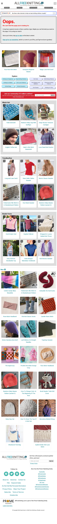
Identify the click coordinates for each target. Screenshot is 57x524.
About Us (5, 480)
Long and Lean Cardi (11, 178)
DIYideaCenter (42, 480)
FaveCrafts (42, 471)
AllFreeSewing (42, 478)
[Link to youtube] (22, 474)
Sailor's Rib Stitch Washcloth (28, 148)
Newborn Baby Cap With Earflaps (28, 124)
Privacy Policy (7, 489)
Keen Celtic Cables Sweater (28, 179)
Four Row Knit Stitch (10, 69)
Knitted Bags (8, 86)
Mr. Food (42, 482)
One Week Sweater (28, 203)
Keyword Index (16, 483)
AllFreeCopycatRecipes (42, 484)
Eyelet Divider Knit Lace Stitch (42, 446)
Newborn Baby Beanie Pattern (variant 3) (46, 204)
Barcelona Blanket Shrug (47, 419)
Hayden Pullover (28, 234)
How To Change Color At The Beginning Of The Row (28, 393)
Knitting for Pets (49, 87)
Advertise (13, 480)
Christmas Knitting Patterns (49, 83)
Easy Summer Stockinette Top (11, 260)
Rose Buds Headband (10, 316)
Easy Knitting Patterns (21, 79)
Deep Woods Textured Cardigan (46, 124)
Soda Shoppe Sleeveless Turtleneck (28, 260)
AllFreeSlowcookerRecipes (42, 486)
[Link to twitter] (11, 474)
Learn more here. (8, 506)
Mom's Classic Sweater (46, 178)
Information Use (20, 96)
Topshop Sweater (47, 340)
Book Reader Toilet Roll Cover (47, 392)
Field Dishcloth (11, 122)
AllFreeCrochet (42, 474)
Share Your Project (19, 489)
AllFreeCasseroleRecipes (42, 489)
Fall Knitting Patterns (49, 79)
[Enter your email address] (39, 461)
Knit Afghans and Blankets (36, 83)
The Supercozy (10, 365)
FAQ (8, 483)
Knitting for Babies (8, 82)
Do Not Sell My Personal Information (14, 486)
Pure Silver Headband (47, 365)
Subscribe (7, 492)
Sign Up (52, 95)
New (3, 269)
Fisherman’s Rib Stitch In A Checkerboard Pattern (11, 204)
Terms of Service (18, 492)
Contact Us (21, 480)
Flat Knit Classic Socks (28, 316)
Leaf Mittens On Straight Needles (28, 341)
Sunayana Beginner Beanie (28, 70)
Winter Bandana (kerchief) (10, 340)
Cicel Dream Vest (11, 234)
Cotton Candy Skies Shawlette (10, 292)
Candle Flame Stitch (47, 316)
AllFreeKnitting (42, 476)
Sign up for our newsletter (10, 39)
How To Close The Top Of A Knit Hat (28, 420)
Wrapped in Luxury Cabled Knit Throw (46, 235)
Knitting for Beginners (8, 79)
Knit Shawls (36, 87)
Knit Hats (36, 79)
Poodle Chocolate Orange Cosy (28, 367)
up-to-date (19, 35)
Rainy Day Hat (10, 419)
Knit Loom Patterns (21, 82)
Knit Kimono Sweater (46, 258)
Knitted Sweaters (21, 86)
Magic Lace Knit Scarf (46, 69)
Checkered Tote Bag (14, 445)
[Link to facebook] (6, 474)
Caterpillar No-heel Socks (47, 291)
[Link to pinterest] (17, 474)
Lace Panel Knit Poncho (46, 147)
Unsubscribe (14, 495)
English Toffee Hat (11, 147)
